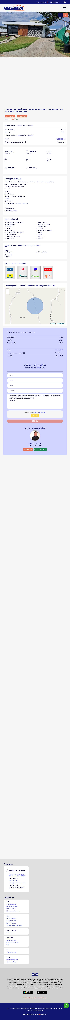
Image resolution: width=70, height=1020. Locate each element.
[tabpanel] (35, 34)
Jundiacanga (34, 109)
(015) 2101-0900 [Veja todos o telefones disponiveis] (54, 2)
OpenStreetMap (61, 323)
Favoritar (10, 116)
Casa (7, 109)
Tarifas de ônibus (11, 962)
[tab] (60, 15)
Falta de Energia (11, 908)
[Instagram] (36, 974)
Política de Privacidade (30, 998)
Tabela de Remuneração (14, 925)
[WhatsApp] (66, 1005)
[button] (64, 2)
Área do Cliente (41, 2)
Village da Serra (33, 245)
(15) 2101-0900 (13, 880)
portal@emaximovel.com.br (17, 883)
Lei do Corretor (11, 923)
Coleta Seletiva (11, 940)
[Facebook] (33, 974)
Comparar (22, 116)
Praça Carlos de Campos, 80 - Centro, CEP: (17, 875)
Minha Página (28, 449)
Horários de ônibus (12, 959)
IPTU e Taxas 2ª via (12, 942)
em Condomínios (18, 109)
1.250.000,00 (60, 139)
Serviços (9, 933)
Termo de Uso (42, 998)
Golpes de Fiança (11, 920)
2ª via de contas (11, 904)
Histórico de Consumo (13, 911)
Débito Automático (12, 906)
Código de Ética (11, 918)
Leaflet (52, 323)
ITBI (7, 945)
